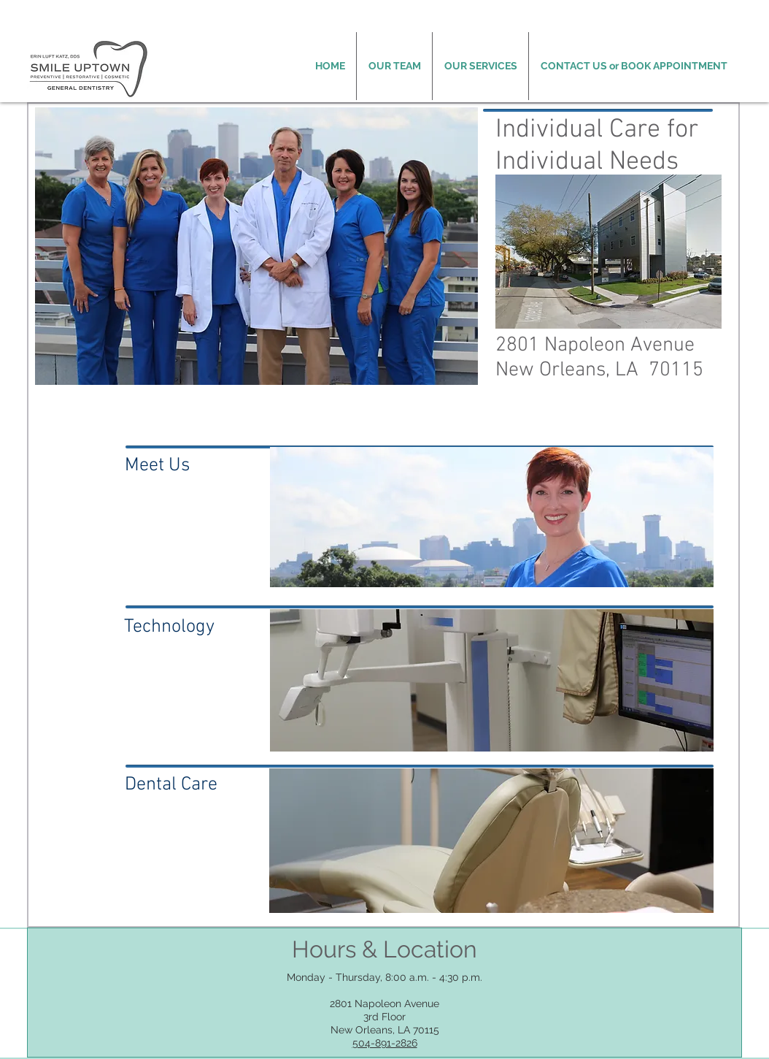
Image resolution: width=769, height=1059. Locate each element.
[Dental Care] (193, 785)
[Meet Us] (197, 466)
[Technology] (201, 627)
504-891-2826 (384, 1043)
